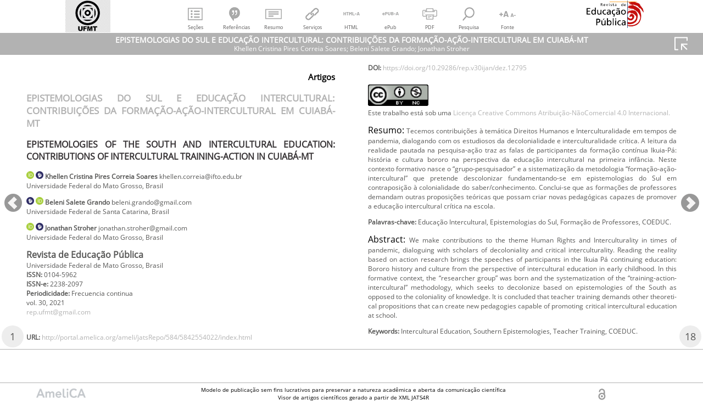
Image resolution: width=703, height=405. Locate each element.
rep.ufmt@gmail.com (65, 326)
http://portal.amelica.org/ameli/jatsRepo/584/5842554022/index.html (513, 68)
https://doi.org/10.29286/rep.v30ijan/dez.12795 (472, 86)
